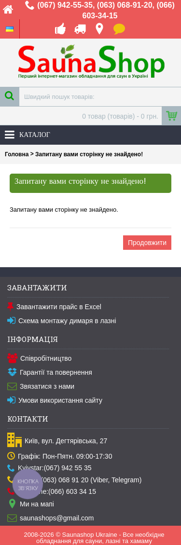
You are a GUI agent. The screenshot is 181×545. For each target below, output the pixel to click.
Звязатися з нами (40, 387)
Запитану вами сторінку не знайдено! (89, 154)
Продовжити (147, 242)
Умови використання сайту (54, 400)
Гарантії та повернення (49, 373)
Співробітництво (39, 359)
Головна (16, 154)
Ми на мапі (30, 504)
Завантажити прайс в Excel (54, 307)
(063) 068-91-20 (125, 5)
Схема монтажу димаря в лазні (61, 321)
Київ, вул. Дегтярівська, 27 (57, 441)
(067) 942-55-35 (65, 5)
